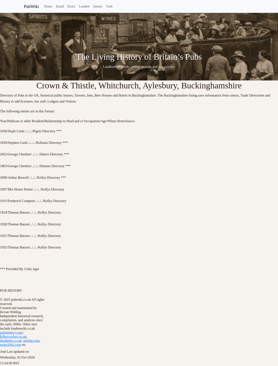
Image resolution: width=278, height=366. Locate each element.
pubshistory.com (11, 332)
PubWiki (31, 6)
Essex (71, 6)
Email (60, 6)
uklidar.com (31, 340)
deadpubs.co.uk (10, 340)
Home (48, 6)
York (109, 6)
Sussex (97, 6)
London (84, 6)
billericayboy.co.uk (13, 336)
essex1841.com (10, 345)
